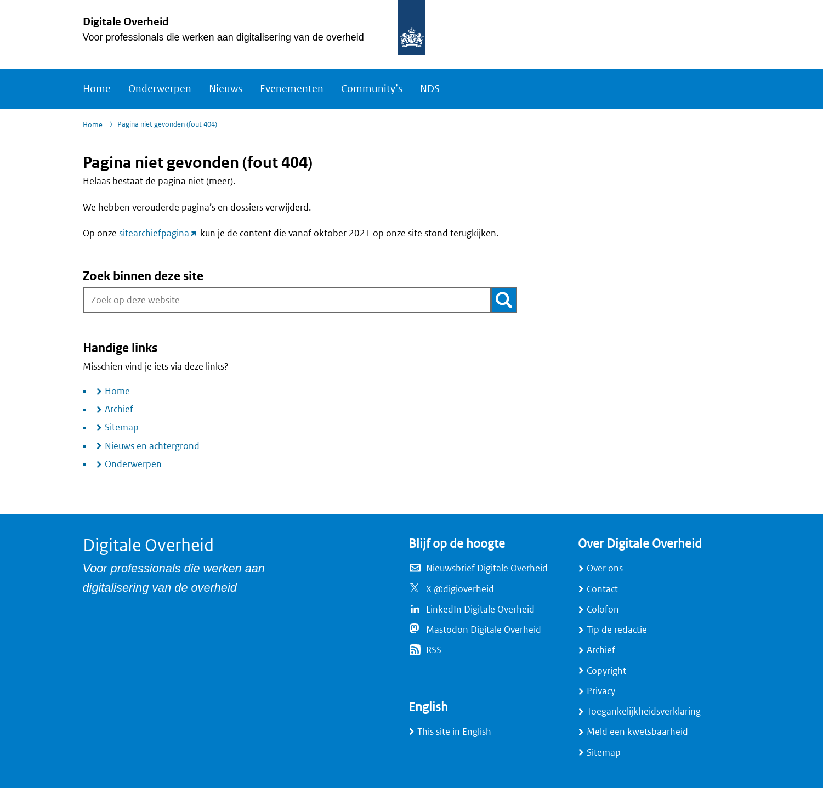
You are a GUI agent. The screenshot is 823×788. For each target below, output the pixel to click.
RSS (433, 650)
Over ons (605, 568)
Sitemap (122, 427)
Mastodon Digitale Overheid (483, 630)
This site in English (454, 732)
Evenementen (291, 88)
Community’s (371, 88)
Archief (119, 409)
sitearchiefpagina (158, 233)
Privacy (601, 691)
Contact (602, 589)
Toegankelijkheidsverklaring (644, 711)
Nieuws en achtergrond (152, 446)
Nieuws (225, 88)
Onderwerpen (159, 88)
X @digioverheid (460, 589)
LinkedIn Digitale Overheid (480, 609)
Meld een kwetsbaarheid (637, 732)
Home (97, 88)
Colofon (603, 609)
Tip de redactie (617, 630)
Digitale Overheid (126, 22)
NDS (430, 88)
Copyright (606, 671)
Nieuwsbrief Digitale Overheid (487, 568)
